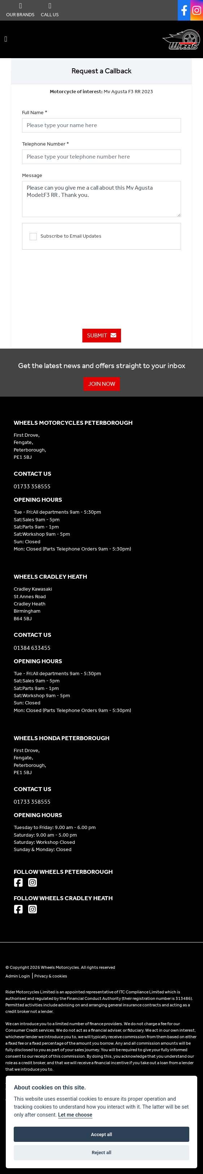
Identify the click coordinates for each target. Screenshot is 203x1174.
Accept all (101, 1134)
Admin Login (17, 976)
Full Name (34, 112)
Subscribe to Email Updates (66, 236)
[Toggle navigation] (6, 39)
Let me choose (75, 1115)
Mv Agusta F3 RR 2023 (101, 92)
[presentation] (101, 285)
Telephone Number (45, 144)
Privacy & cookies (50, 976)
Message (32, 175)
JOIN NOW (101, 383)
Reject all (101, 1152)
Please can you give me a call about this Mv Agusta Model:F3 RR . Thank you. (101, 199)
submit (101, 335)
